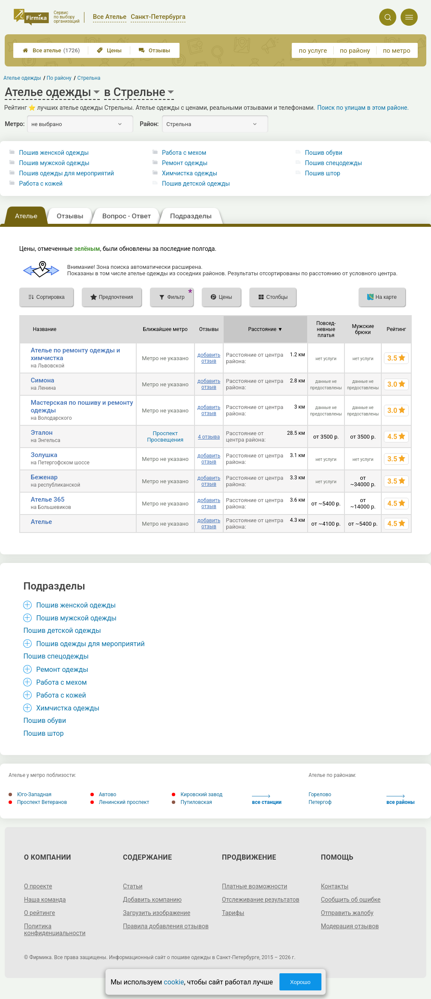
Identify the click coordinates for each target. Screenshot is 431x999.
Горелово (319, 794)
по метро (396, 50)
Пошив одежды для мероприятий (66, 173)
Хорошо (300, 982)
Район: (149, 123)
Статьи (133, 886)
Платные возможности (254, 886)
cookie (174, 982)
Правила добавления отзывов (166, 926)
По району (59, 78)
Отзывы (154, 50)
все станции (266, 799)
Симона (42, 380)
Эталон (42, 432)
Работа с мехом (184, 153)
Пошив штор (322, 173)
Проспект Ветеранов (38, 802)
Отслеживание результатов (260, 899)
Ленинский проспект (120, 802)
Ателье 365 (48, 499)
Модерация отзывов (350, 926)
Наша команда (45, 899)
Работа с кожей (41, 184)
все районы (400, 799)
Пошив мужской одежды (54, 163)
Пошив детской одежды (196, 184)
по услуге (313, 50)
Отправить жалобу (347, 912)
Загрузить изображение (156, 912)
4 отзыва (209, 437)
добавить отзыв (209, 358)
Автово (103, 794)
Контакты (334, 886)
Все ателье (51, 50)
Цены (109, 50)
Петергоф (320, 802)
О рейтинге (39, 912)
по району (355, 50)
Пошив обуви (323, 153)
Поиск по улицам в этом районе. (363, 107)
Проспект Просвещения (165, 436)
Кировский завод (197, 794)
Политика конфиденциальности (55, 929)
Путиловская (192, 802)
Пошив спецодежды (333, 163)
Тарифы (233, 912)
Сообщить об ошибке (350, 899)
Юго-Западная (30, 794)
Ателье (41, 522)
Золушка (44, 455)
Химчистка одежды (189, 173)
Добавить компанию (152, 899)
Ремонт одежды (184, 163)
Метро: (14, 123)
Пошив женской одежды (54, 153)
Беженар (44, 477)
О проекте (38, 886)
